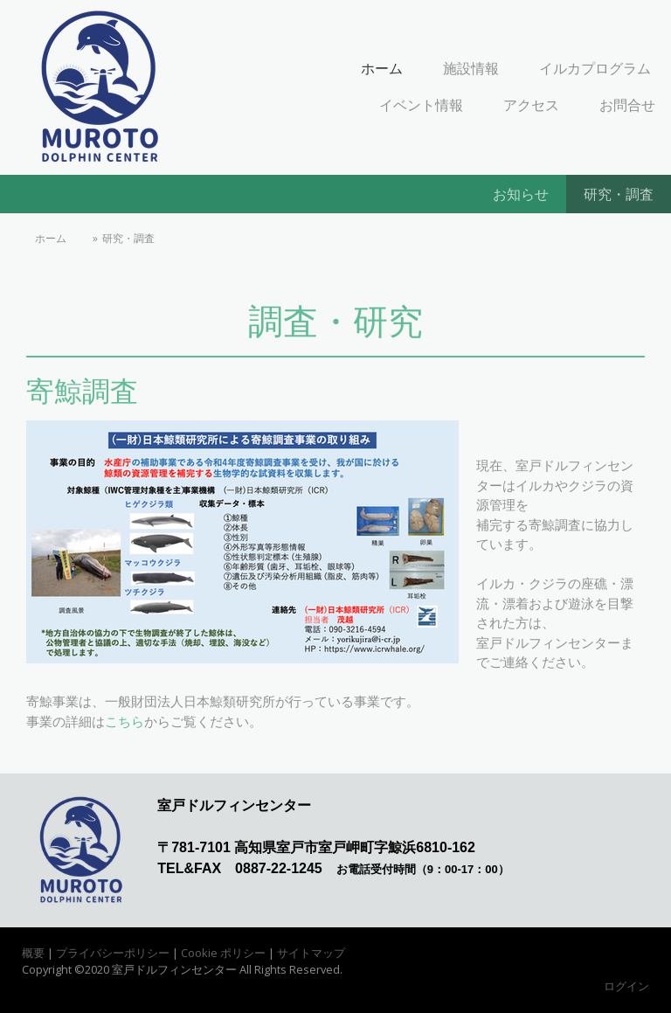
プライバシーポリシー (112, 953)
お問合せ (627, 104)
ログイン (626, 986)
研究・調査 (619, 194)
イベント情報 (421, 104)
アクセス (531, 104)
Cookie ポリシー (223, 953)
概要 (33, 953)
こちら (124, 721)
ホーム (382, 68)
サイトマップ (311, 953)
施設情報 (471, 68)
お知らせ (521, 194)
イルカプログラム (595, 68)
